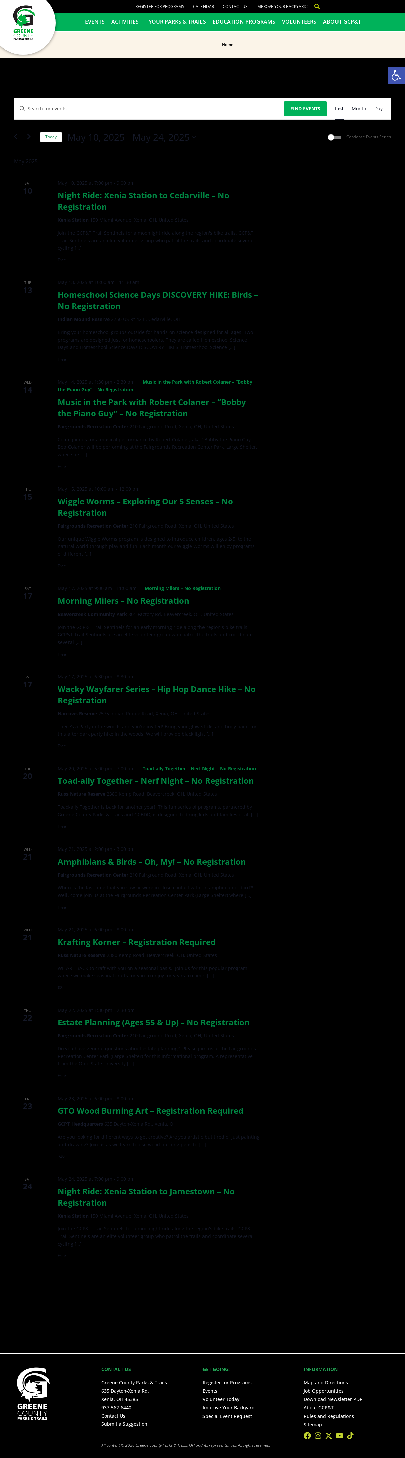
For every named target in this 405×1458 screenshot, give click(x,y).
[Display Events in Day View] (378, 108)
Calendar (203, 6)
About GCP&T (342, 21)
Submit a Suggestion (124, 1424)
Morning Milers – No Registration (123, 600)
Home (227, 44)
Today (51, 137)
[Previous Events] (18, 137)
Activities (126, 21)
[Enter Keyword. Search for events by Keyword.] (149, 108)
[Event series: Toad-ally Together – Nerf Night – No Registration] (196, 768)
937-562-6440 (116, 1407)
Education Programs (244, 21)
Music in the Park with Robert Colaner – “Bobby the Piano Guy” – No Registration (152, 407)
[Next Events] (31, 137)
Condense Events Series (368, 137)
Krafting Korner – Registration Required (137, 941)
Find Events (305, 108)
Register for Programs (159, 6)
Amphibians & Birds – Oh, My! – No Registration (152, 861)
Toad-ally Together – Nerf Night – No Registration (156, 780)
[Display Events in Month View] (359, 108)
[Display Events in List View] (339, 108)
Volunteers (299, 21)
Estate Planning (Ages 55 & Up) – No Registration (154, 1022)
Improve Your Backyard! (282, 6)
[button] (396, 75)
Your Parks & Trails (177, 21)
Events (95, 21)
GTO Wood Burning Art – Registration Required (150, 1110)
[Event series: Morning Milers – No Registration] (180, 588)
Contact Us (235, 6)
